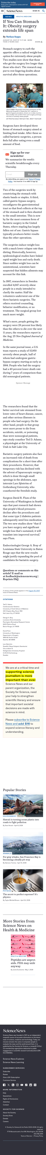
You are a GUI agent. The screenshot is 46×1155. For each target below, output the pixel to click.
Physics (7, 891)
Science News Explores (13, 1059)
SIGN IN (36, 11)
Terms (31, 179)
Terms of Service (26, 1136)
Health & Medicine (24, 16)
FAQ (4, 1093)
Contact (6, 1105)
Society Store (8, 1116)
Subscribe (6, 1071)
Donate (5, 1118)
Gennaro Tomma (10, 863)
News (8, 17)
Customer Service (9, 1080)
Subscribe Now (38, 4)
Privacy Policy (38, 1136)
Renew (5, 1074)
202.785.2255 (38, 1134)
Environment (10, 816)
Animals (7, 853)
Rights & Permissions (10, 1099)
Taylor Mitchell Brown (12, 900)
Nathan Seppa (13, 37)
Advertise (6, 1102)
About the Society (9, 1113)
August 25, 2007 (34, 591)
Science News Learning (13, 1062)
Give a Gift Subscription (11, 1077)
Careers (6, 1121)
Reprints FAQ (10, 579)
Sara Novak (9, 825)
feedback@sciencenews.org (21, 576)
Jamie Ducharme (18, 970)
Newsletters (7, 1096)
